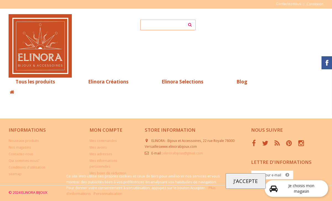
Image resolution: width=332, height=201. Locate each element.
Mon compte (105, 130)
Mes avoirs (98, 147)
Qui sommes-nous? (24, 160)
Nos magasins (20, 147)
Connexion (315, 4)
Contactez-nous (288, 3)
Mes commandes (103, 140)
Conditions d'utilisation (27, 167)
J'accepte (245, 180)
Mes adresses (100, 154)
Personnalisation (108, 193)
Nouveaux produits (24, 140)
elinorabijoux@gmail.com (183, 153)
